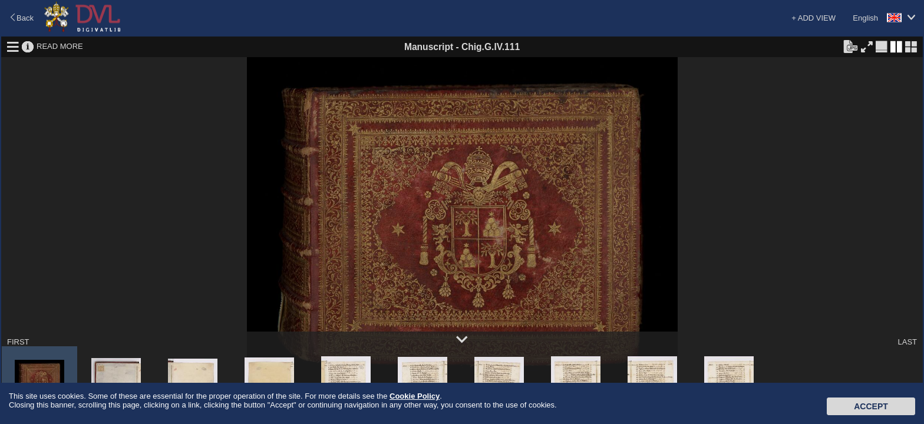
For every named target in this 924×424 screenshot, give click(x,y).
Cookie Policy (415, 396)
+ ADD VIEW (813, 18)
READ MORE (60, 46)
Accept (871, 406)
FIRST (18, 341)
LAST (907, 341)
